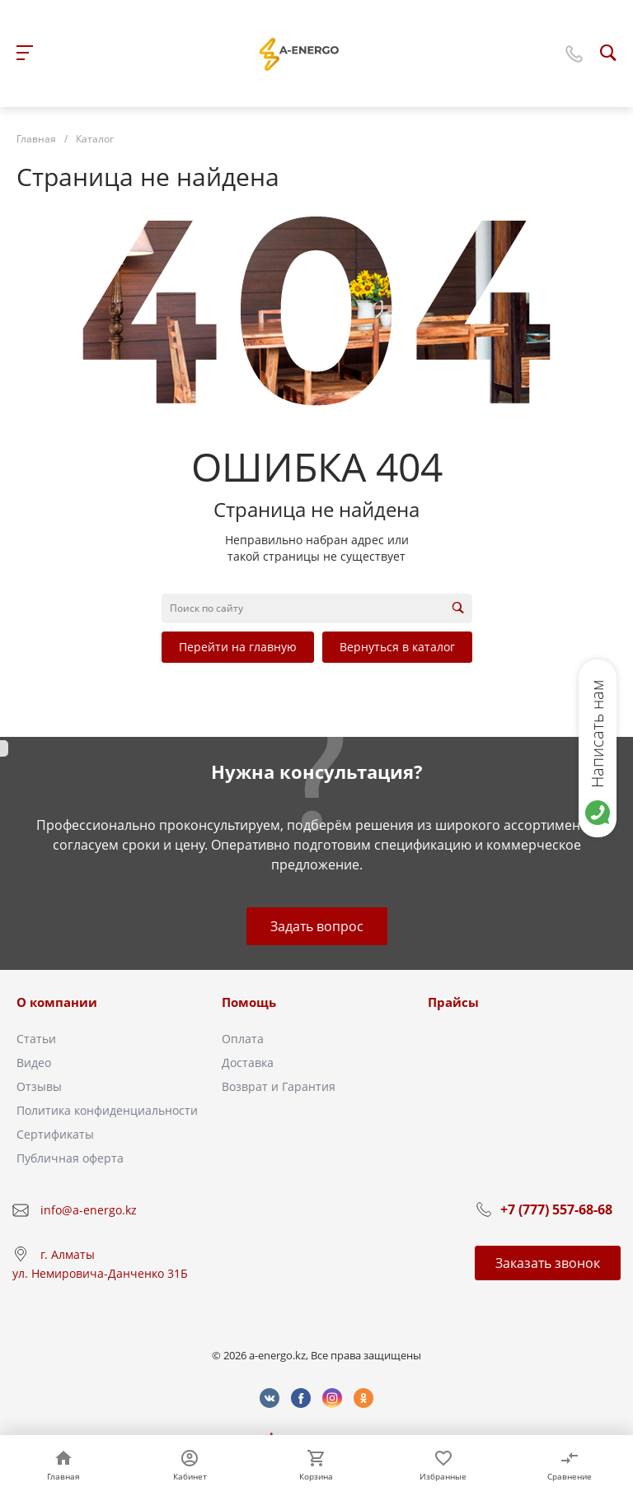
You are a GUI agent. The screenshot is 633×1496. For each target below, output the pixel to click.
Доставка (248, 1062)
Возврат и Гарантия (278, 1086)
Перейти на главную (238, 647)
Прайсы (453, 1002)
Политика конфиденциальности (107, 1110)
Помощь (249, 1002)
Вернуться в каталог (397, 647)
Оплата (243, 1038)
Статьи (36, 1038)
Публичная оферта (70, 1158)
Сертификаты (55, 1134)
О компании (56, 1002)
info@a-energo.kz (88, 1210)
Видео (33, 1062)
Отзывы (39, 1086)
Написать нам (597, 733)
